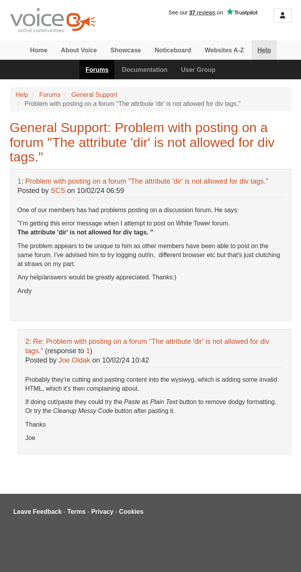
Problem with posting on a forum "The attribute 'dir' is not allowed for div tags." (147, 181)
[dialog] (286, 556)
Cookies (131, 511)
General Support (94, 94)
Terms (76, 511)
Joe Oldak (74, 360)
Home (38, 50)
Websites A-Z (224, 50)
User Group (198, 69)
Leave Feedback (37, 511)
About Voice (79, 50)
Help (264, 50)
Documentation (145, 69)
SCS (58, 191)
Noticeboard (173, 50)
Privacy (102, 511)
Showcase (125, 50)
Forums (96, 69)
